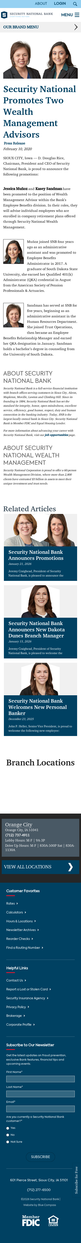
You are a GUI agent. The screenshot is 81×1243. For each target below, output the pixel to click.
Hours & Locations (19, 921)
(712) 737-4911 (17, 835)
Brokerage (14, 1016)
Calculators (14, 912)
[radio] (40, 1128)
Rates (10, 903)
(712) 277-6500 (39, 1190)
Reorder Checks (18, 939)
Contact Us (14, 980)
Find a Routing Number (23, 948)
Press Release (14, 143)
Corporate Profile (19, 1025)
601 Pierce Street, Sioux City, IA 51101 (39, 1180)
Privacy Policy (16, 1007)
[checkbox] (40, 1135)
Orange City (18, 824)
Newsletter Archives (21, 930)
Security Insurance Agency (25, 998)
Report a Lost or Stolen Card (27, 989)
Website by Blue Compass (39, 1205)
